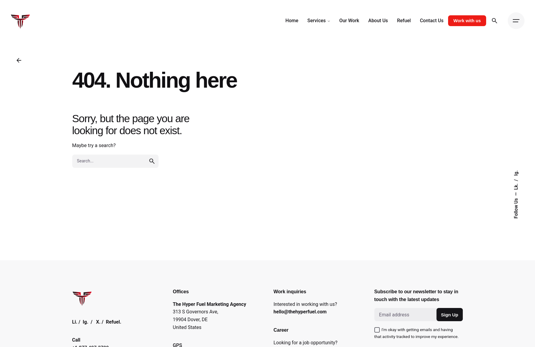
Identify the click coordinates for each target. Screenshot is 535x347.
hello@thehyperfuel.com (300, 312)
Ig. (516, 173)
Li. (75, 322)
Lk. (516, 186)
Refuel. (113, 322)
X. (98, 322)
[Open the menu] (516, 20)
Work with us (467, 20)
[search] (152, 161)
